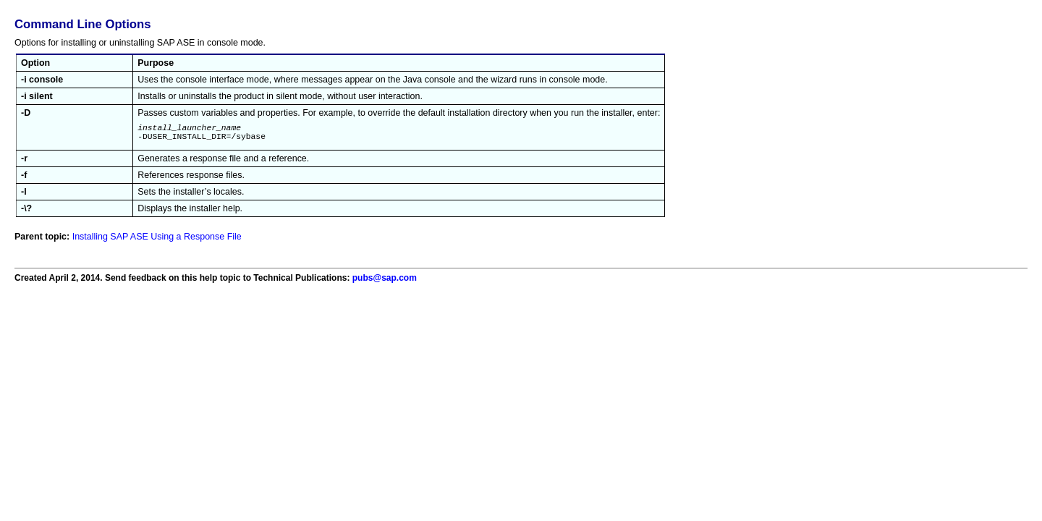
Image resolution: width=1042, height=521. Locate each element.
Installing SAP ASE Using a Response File (157, 241)
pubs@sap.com (384, 282)
